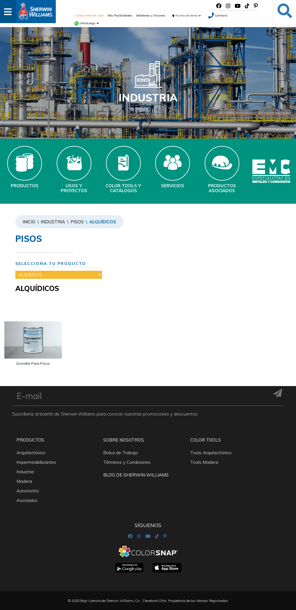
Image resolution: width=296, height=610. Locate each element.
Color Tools (205, 440)
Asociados (27, 500)
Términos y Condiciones (127, 462)
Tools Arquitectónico (211, 452)
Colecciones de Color (89, 15)
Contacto (217, 15)
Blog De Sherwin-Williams (136, 475)
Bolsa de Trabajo (120, 452)
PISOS (77, 222)
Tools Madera (204, 462)
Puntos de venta (186, 15)
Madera (24, 481)
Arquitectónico (30, 452)
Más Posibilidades (120, 15)
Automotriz (27, 491)
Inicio (29, 222)
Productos (30, 440)
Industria (53, 222)
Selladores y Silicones (150, 15)
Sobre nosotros (123, 440)
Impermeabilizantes (36, 462)
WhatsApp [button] (86, 23)
